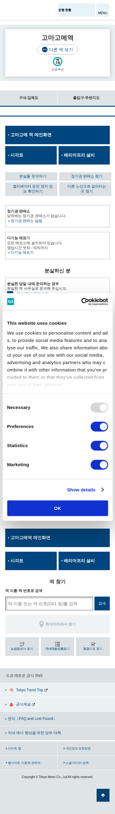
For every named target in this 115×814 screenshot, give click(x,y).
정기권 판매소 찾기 (87, 176)
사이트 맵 (14, 748)
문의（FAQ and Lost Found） (32, 719)
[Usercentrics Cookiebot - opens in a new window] (82, 302)
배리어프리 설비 (79, 155)
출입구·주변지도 (79, 95)
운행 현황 (64, 10)
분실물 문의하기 (32, 176)
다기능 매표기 (22, 252)
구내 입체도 (19, 95)
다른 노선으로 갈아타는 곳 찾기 (86, 188)
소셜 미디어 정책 (77, 762)
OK (57, 508)
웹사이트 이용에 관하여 (24, 762)
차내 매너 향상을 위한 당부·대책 (34, 733)
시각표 (16, 155)
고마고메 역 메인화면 (31, 134)
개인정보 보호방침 (78, 748)
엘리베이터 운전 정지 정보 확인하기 (33, 188)
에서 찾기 (22, 648)
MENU (102, 13)
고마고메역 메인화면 (30, 537)
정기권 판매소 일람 (26, 221)
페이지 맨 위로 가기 (103, 795)
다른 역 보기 (61, 49)
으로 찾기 (92, 648)
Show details (81, 489)
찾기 (57, 648)
